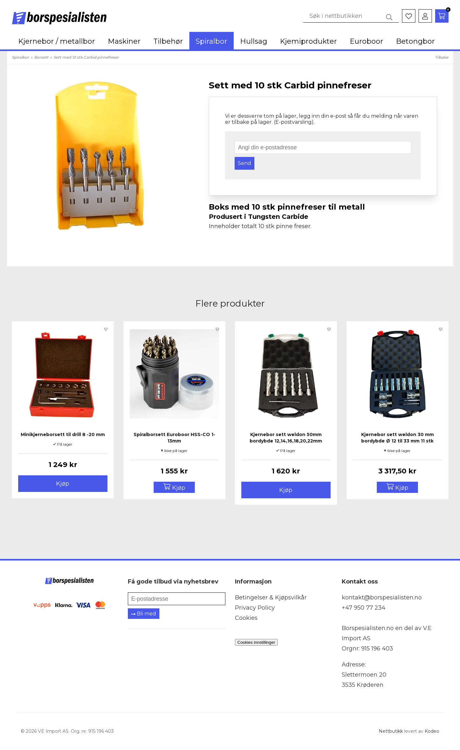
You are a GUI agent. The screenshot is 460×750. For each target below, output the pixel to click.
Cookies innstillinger (256, 642)
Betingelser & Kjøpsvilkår (271, 597)
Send (244, 163)
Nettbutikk (391, 731)
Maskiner (124, 41)
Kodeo (432, 731)
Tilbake (441, 57)
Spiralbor (211, 41)
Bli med (143, 614)
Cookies (246, 617)
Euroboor (366, 41)
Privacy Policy (255, 607)
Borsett (41, 57)
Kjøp (62, 483)
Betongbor (415, 41)
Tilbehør (168, 41)
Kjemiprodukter (308, 41)
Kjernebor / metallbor (56, 41)
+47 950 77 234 (363, 607)
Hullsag (253, 41)
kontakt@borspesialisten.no (382, 597)
